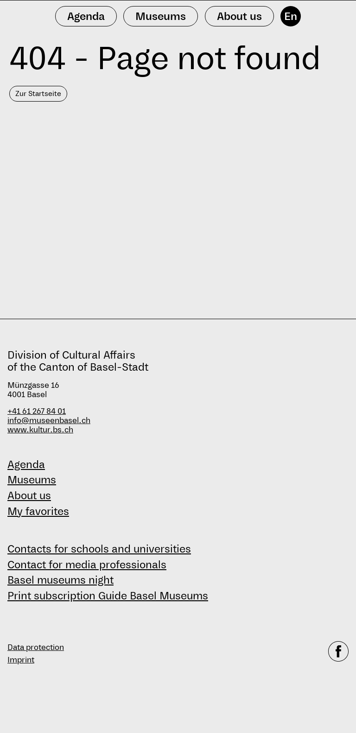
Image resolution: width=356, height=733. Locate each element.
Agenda (26, 464)
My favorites (38, 511)
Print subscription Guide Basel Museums (107, 595)
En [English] (290, 16)
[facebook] (338, 653)
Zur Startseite (38, 93)
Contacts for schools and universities (99, 548)
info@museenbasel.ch (48, 420)
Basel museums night (60, 579)
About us (29, 495)
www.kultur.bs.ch (40, 430)
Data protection (35, 647)
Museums (31, 479)
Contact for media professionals (86, 564)
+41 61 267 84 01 (36, 411)
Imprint (20, 660)
